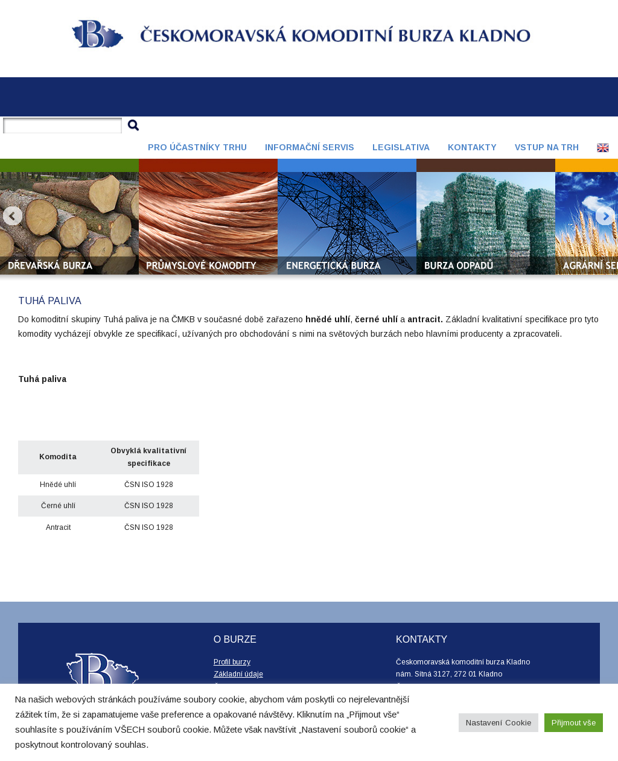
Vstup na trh (547, 147)
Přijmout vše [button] (574, 722)
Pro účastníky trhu (197, 147)
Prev (12, 216)
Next (605, 216)
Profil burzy (232, 662)
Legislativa (401, 147)
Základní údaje (238, 674)
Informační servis (309, 147)
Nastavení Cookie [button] (498, 722)
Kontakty (472, 147)
